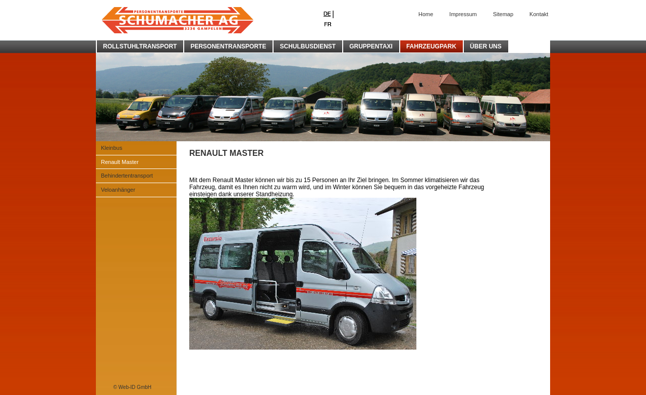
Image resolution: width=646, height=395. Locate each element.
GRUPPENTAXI (371, 46)
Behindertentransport (127, 176)
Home (425, 14)
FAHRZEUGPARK (431, 46)
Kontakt (538, 14)
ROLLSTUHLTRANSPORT (140, 46)
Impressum (462, 14)
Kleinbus (111, 148)
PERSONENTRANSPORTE (228, 46)
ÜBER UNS (486, 46)
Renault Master (120, 162)
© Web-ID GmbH (132, 387)
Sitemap (503, 14)
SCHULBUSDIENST (308, 46)
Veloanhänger (118, 190)
